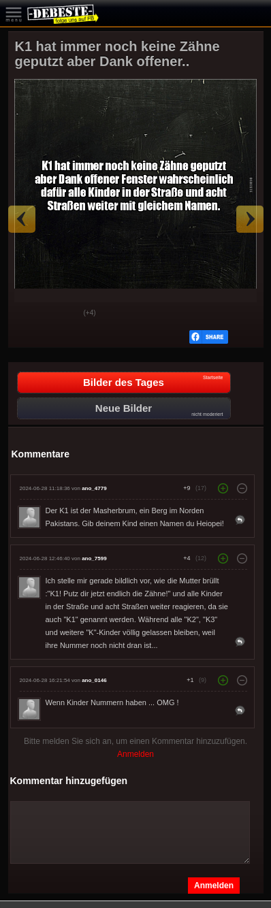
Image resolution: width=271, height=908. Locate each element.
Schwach (63, 314)
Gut (29, 314)
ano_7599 (94, 558)
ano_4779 (94, 488)
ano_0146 (94, 680)
